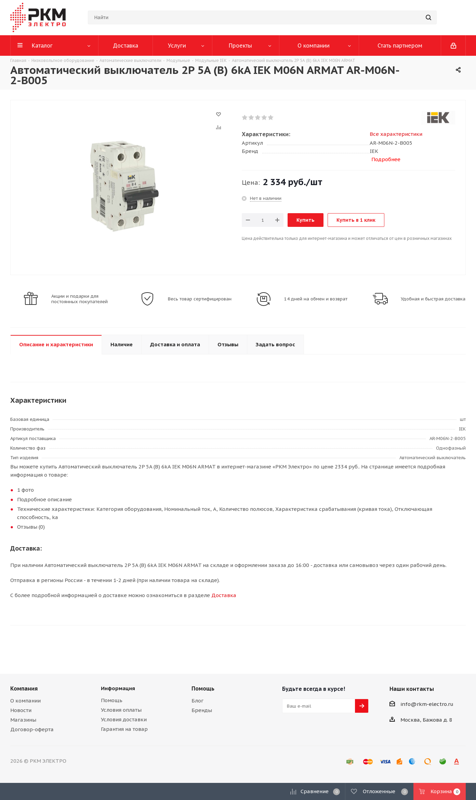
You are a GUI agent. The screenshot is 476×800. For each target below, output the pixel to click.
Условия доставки (124, 719)
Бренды (201, 710)
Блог (197, 700)
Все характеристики (396, 134)
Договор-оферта (32, 729)
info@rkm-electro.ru (426, 704)
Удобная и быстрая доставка (433, 299)
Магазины (23, 720)
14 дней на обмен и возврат (315, 299)
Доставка (223, 595)
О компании (25, 700)
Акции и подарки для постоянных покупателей (79, 299)
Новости (20, 710)
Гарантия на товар (124, 729)
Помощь (111, 700)
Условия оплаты (121, 710)
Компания (24, 688)
